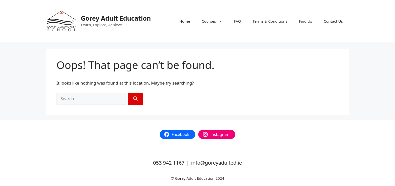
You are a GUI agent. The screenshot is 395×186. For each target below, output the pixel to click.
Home (184, 21)
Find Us (305, 21)
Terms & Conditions (270, 21)
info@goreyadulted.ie (216, 162)
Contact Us (333, 21)
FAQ (237, 21)
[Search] (135, 99)
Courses (215, 21)
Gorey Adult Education (116, 18)
